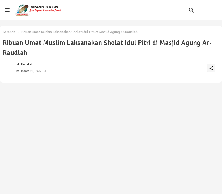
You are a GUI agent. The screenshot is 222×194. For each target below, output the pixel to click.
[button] (191, 10)
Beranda (9, 32)
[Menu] (7, 10)
